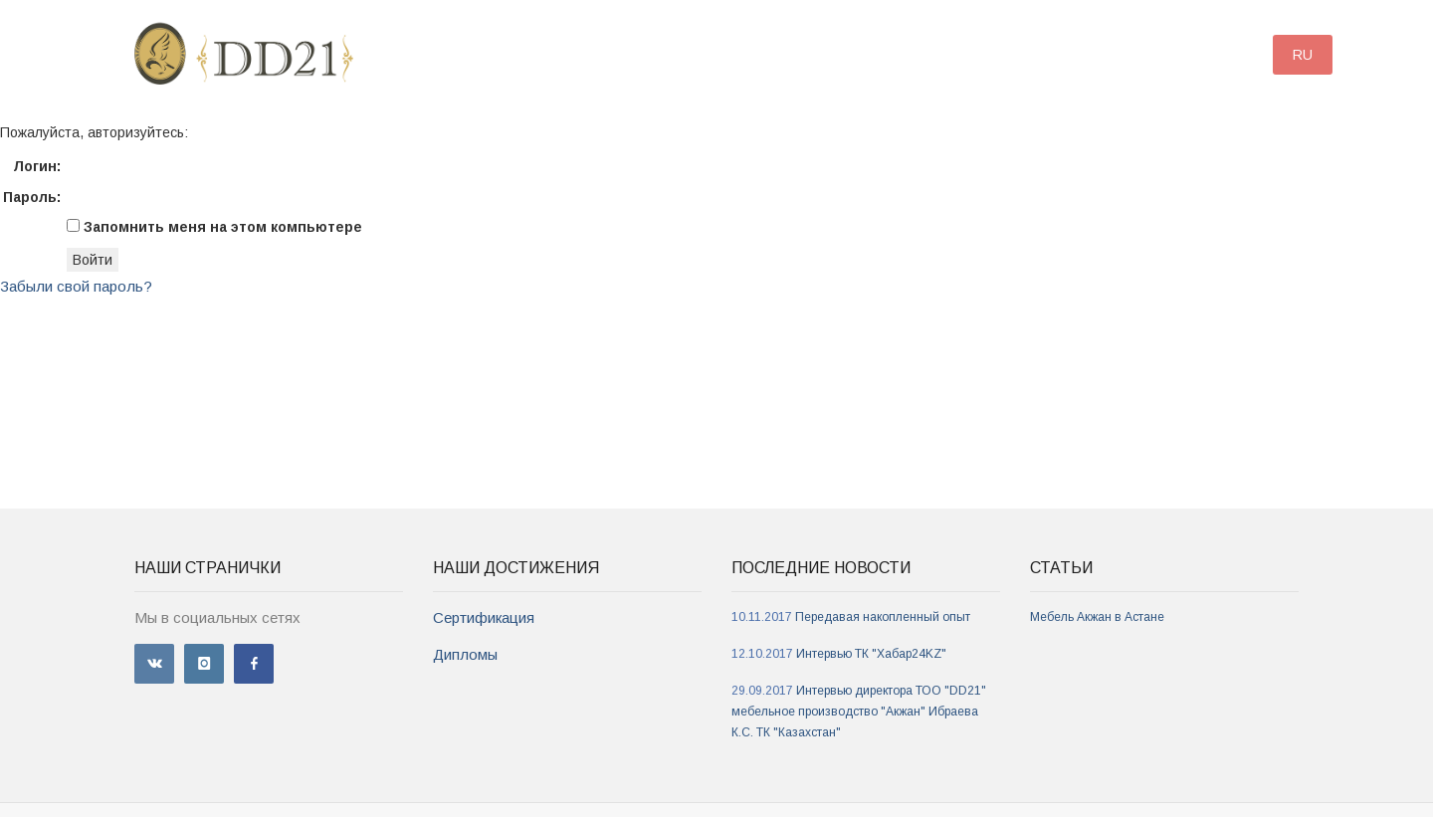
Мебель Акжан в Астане (1097, 617)
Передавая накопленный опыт (882, 617)
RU (1303, 55)
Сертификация (483, 617)
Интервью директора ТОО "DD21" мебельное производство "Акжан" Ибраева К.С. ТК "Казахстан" (858, 711)
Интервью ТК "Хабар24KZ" (871, 654)
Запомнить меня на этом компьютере (221, 227)
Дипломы (465, 654)
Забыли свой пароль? (76, 286)
